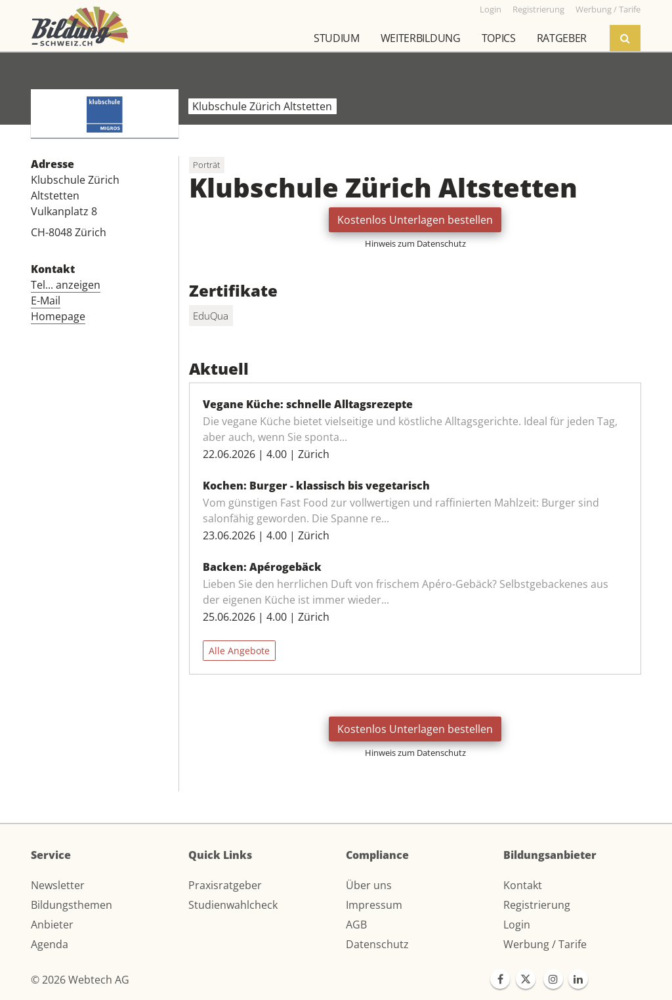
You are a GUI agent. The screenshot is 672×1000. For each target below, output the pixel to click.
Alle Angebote (239, 650)
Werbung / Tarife (545, 944)
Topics (499, 38)
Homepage (58, 316)
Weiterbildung (421, 38)
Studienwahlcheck (233, 905)
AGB (356, 924)
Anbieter (52, 924)
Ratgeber (562, 38)
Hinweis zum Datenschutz (415, 243)
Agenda (49, 944)
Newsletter (58, 885)
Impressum (374, 905)
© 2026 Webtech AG (80, 979)
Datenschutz (377, 944)
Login (516, 924)
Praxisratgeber (225, 885)
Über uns (369, 885)
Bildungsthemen (71, 905)
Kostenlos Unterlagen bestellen (415, 220)
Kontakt (522, 885)
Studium (337, 38)
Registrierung (536, 905)
